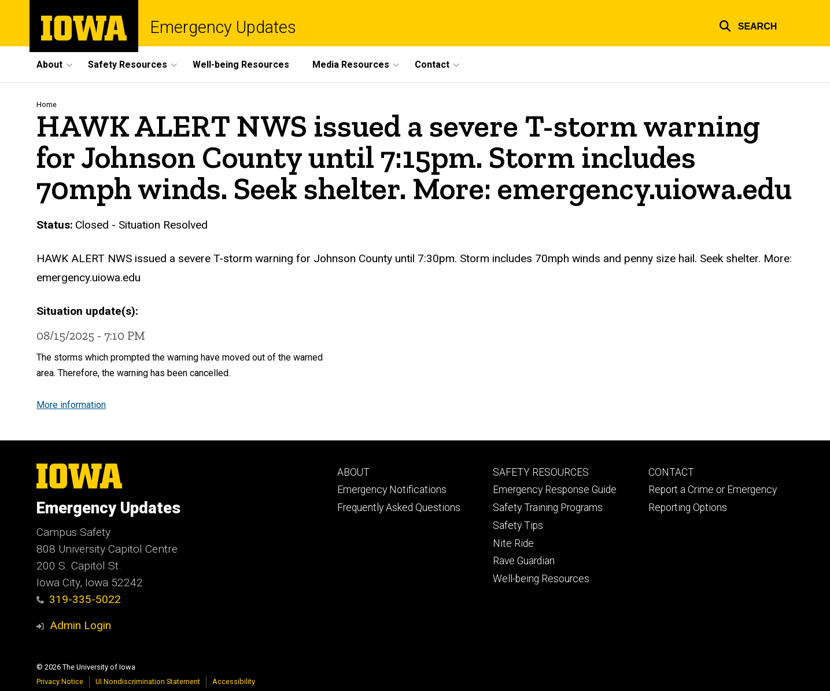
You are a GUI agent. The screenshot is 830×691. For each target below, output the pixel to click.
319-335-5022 (78, 599)
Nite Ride (513, 543)
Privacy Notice (59, 681)
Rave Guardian (524, 561)
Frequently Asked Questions (398, 507)
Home (46, 104)
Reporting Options (687, 507)
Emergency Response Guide (555, 489)
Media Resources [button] (350, 64)
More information (71, 404)
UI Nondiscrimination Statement (147, 681)
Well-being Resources (241, 64)
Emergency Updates (223, 27)
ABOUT (353, 472)
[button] (748, 24)
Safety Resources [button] (127, 64)
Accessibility (233, 681)
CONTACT (671, 472)
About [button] (49, 64)
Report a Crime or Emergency (712, 489)
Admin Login (80, 625)
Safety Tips (518, 525)
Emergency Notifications (392, 489)
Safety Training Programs (548, 507)
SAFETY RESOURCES (541, 472)
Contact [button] (432, 64)
